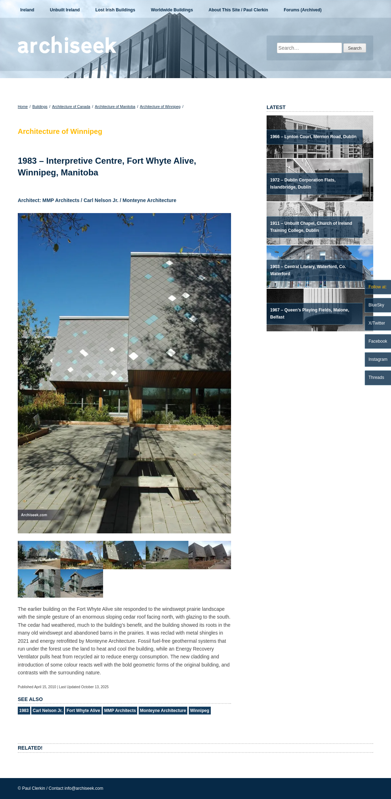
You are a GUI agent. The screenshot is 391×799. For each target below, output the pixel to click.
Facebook (378, 341)
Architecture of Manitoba (115, 106)
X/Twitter (377, 323)
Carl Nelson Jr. (48, 710)
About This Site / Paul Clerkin (238, 9)
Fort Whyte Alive (83, 710)
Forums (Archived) (303, 9)
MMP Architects (120, 710)
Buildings (40, 106)
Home (23, 106)
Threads (376, 377)
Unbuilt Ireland (65, 9)
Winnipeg (199, 710)
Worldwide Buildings (172, 9)
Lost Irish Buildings (115, 9)
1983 (24, 710)
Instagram (378, 359)
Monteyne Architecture (163, 710)
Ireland (27, 9)
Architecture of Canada (71, 106)
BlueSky (376, 305)
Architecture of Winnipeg (160, 106)
